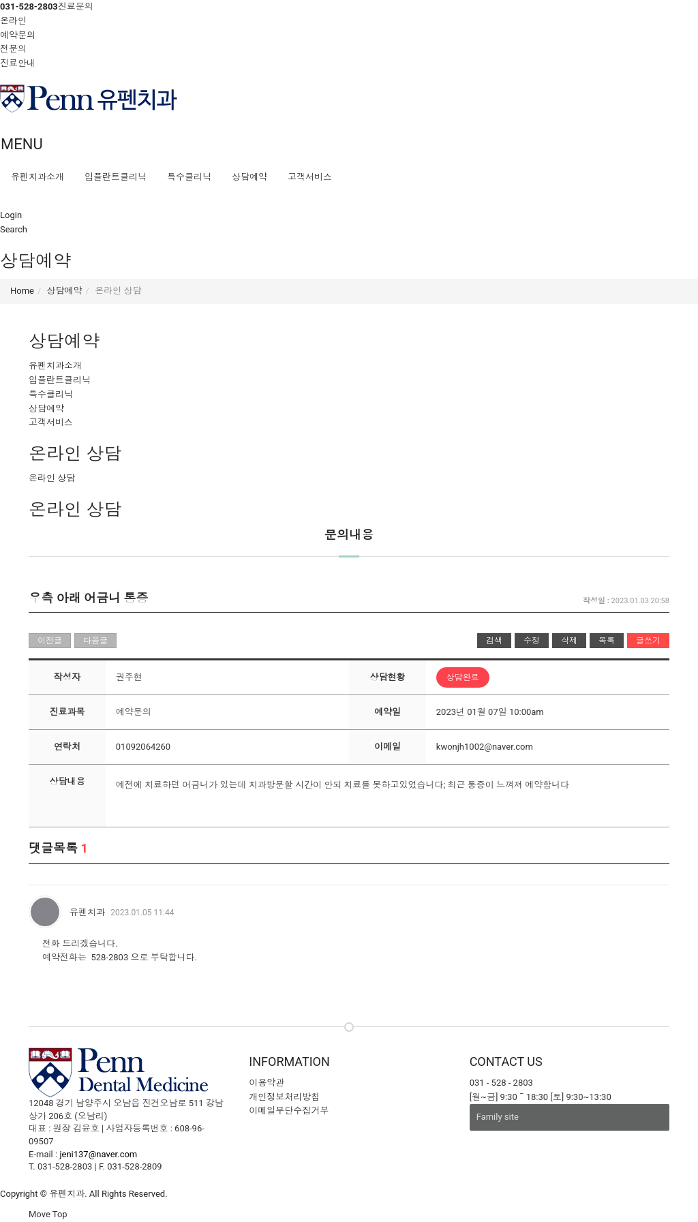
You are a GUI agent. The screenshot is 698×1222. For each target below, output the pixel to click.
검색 (494, 640)
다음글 (95, 640)
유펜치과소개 (37, 177)
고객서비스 (310, 177)
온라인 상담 (52, 478)
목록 (606, 640)
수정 (532, 640)
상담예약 (249, 177)
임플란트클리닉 (116, 177)
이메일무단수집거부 (289, 1110)
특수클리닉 (189, 177)
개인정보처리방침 (284, 1097)
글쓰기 (648, 640)
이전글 (49, 640)
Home (22, 291)
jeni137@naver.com (98, 1154)
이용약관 (266, 1083)
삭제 (569, 640)
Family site (497, 1117)
